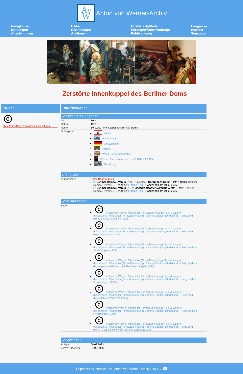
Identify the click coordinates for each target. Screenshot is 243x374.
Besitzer (197, 30)
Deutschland (106, 143)
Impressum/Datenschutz (94, 369)
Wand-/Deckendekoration (112, 153)
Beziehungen (81, 30)
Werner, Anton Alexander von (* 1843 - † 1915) (123, 159)
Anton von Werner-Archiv (121, 13)
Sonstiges (198, 33)
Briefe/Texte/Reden (145, 26)
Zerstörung (104, 164)
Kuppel (101, 148)
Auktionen (78, 33)
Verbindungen (74, 201)
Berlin (102, 133)
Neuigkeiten (20, 26)
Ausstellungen (22, 33)
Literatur (70, 174)
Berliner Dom (105, 138)
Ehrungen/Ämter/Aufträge (150, 30)
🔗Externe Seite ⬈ (136, 184)
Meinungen (19, 30)
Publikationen (141, 33)
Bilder (75, 26)
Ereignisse (199, 26)
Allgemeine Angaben (79, 116)
